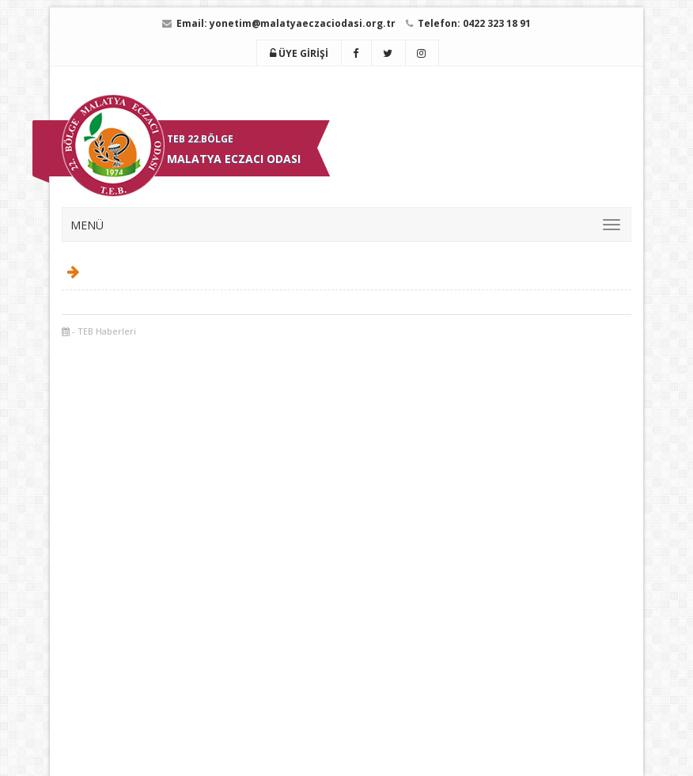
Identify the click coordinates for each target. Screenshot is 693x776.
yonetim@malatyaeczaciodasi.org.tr (303, 23)
